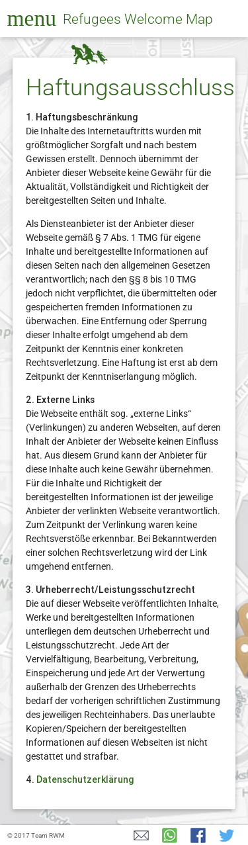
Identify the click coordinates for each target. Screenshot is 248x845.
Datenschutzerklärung (85, 779)
